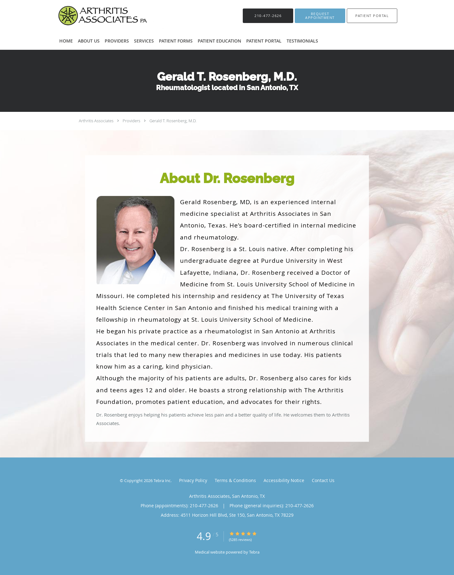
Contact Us (323, 480)
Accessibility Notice (284, 480)
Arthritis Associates (96, 121)
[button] (320, 16)
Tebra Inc (162, 480)
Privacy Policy (193, 480)
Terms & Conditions (235, 480)
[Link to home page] (99, 15)
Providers (131, 121)
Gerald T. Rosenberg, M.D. (172, 121)
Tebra (254, 552)
